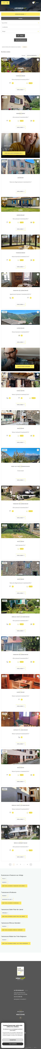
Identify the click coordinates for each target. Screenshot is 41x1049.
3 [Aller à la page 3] (20, 864)
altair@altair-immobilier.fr (20, 999)
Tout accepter (13, 1043)
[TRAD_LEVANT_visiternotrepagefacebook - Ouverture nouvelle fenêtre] (20, 1018)
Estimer (20, 18)
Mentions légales (28, 1047)
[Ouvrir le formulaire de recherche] (20, 35)
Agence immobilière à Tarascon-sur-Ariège (11, 46)
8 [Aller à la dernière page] (27, 864)
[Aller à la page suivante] (31, 864)
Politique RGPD (19, 1048)
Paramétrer (13, 1040)
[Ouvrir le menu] (5, 3)
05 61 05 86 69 (18, 996)
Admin (35, 1047)
